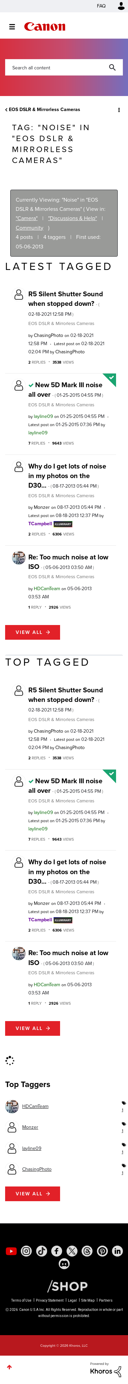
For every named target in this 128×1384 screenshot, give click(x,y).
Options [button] (118, 109)
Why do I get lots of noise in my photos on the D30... (67, 476)
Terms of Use (21, 1300)
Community (29, 228)
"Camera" (27, 218)
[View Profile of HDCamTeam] (47, 588)
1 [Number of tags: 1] (122, 1110)
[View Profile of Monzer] (42, 507)
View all (29, 632)
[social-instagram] (26, 1251)
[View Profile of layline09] (43, 416)
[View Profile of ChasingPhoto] (48, 335)
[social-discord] (64, 1263)
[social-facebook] (56, 1251)
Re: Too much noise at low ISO (68, 562)
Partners (106, 1300)
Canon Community (44, 26)
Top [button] (9, 1367)
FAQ (101, 6)
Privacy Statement (49, 1300)
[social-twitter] (72, 1251)
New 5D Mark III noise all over (65, 389)
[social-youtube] (11, 1251)
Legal (72, 1300)
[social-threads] (87, 1251)
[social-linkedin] (117, 1251)
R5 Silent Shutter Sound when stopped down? (65, 303)
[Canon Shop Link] (64, 1286)
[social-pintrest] (102, 1251)
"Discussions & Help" (72, 218)
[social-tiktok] (41, 1251)
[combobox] (64, 67)
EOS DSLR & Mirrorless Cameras (44, 109)
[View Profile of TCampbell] (40, 523)
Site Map (88, 1300)
